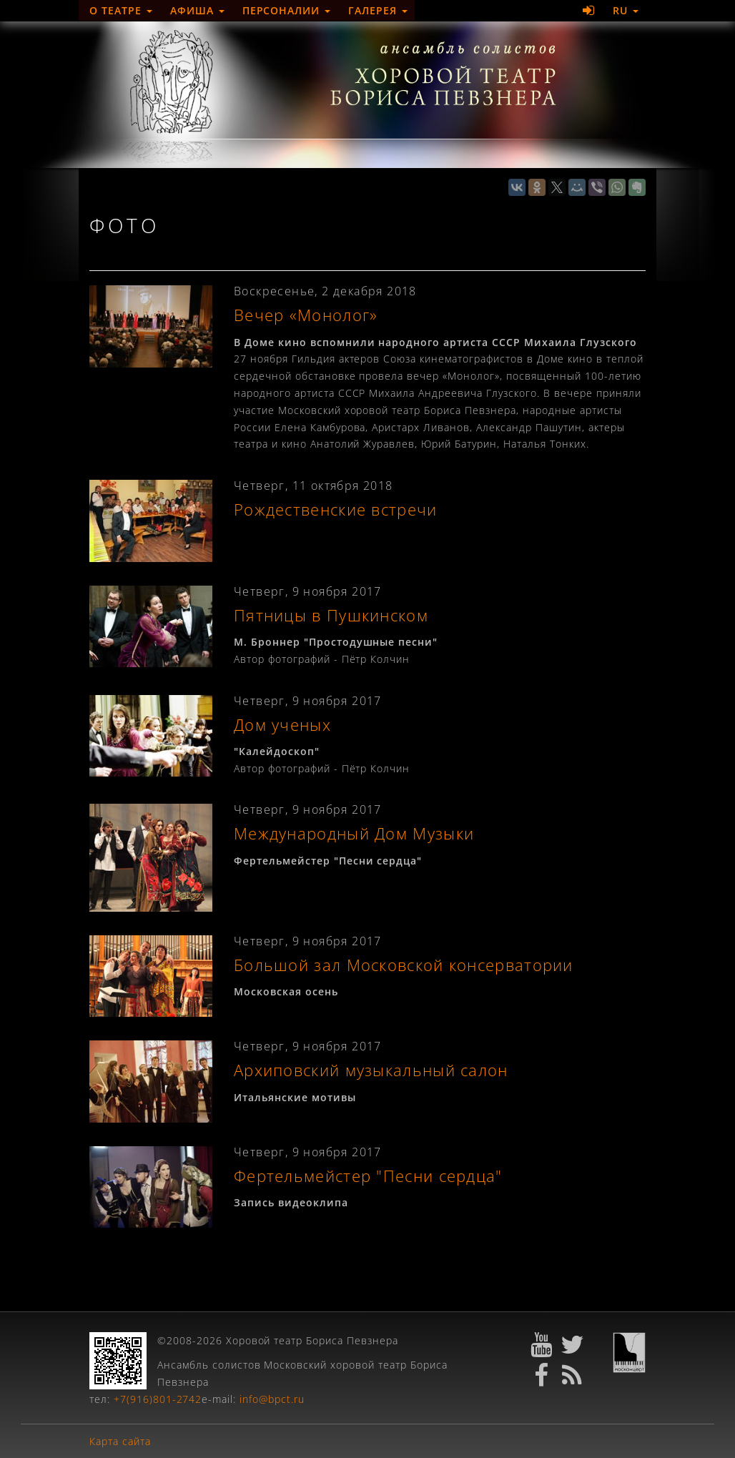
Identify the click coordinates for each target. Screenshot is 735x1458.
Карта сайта (120, 1441)
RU (625, 10)
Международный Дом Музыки (354, 833)
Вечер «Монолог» (306, 315)
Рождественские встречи (336, 509)
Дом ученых (282, 725)
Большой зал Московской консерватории (403, 965)
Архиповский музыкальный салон (371, 1070)
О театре (120, 10)
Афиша (197, 10)
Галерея (378, 10)
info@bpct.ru (272, 1399)
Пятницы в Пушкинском (331, 615)
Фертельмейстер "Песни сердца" (368, 1176)
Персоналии (286, 10)
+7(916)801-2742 (158, 1399)
